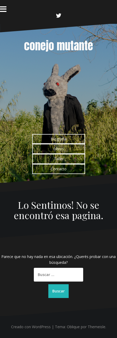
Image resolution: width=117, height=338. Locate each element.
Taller (58, 158)
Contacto (59, 168)
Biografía (58, 138)
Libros (58, 148)
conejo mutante (58, 45)
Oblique (73, 326)
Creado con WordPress (31, 326)
